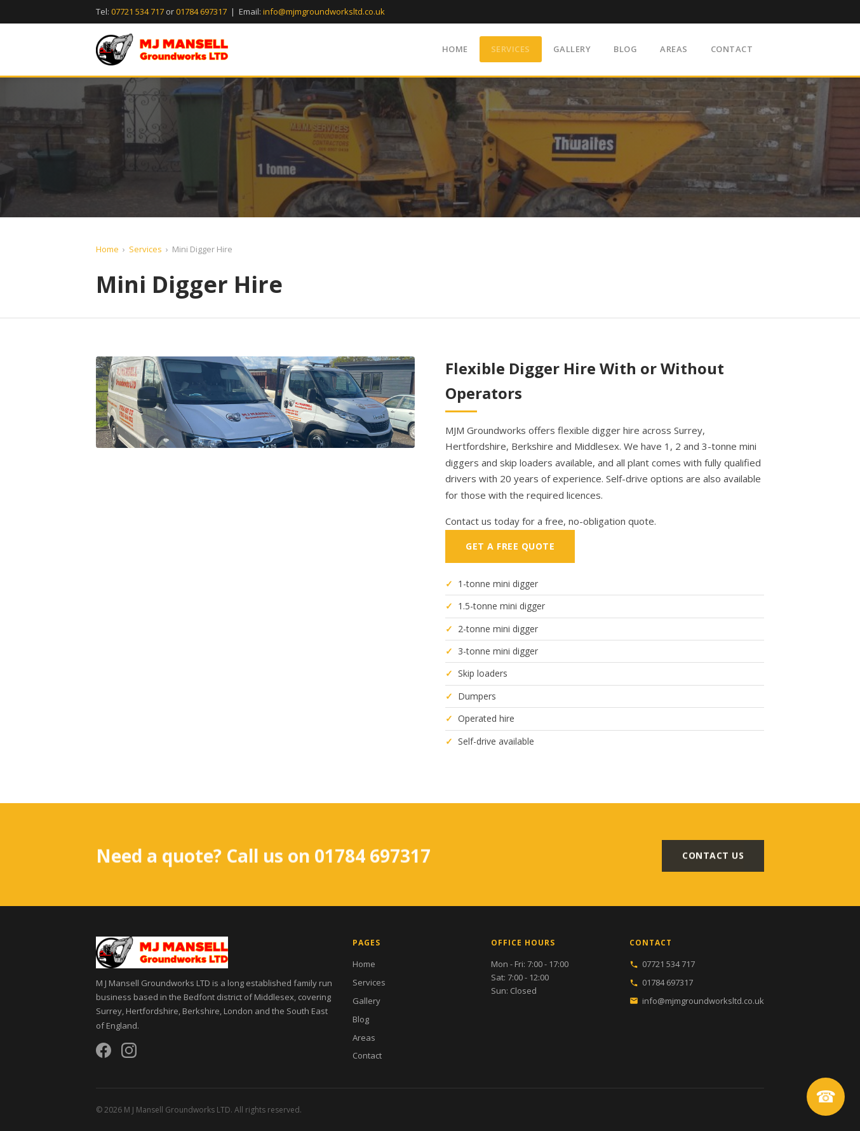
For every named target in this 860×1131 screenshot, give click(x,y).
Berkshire (201, 1011)
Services (510, 49)
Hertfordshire (152, 1011)
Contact (732, 49)
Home (455, 49)
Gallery (572, 49)
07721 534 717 (137, 11)
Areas (674, 49)
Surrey (109, 1011)
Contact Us (713, 861)
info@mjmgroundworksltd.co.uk (324, 11)
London (238, 1011)
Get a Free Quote (510, 547)
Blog (625, 49)
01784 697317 (201, 11)
